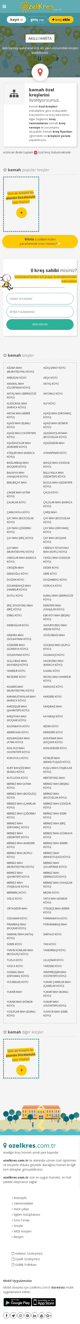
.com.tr (29, 1145)
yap (37, 19)
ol (16, 19)
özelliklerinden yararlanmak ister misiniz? (40, 241)
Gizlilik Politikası (24, 1265)
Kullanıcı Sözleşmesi (27, 1253)
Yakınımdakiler (22, 1203)
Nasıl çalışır (20, 1209)
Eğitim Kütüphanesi (26, 1214)
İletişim (17, 1237)
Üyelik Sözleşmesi (26, 1259)
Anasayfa (19, 1198)
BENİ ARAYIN (40, 324)
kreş (61, 19)
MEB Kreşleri (21, 1231)
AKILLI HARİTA (40, 38)
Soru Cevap (20, 1220)
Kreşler (17, 1226)
